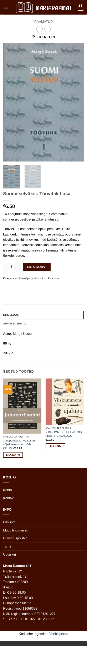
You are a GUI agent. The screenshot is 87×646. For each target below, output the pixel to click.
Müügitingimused (15, 530)
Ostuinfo (9, 522)
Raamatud (43, 21)
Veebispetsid (58, 634)
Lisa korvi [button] (13, 455)
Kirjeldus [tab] (11, 314)
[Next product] (39, 29)
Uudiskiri (9, 554)
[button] (5, 7)
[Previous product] (47, 29)
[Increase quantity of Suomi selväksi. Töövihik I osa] (17, 267)
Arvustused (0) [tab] (14, 323)
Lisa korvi (37, 267)
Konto (7, 490)
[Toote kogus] (11, 267)
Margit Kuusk (22, 333)
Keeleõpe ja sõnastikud (32, 278)
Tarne (7, 546)
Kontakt (8, 498)
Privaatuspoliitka (15, 538)
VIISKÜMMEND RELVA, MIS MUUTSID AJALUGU (64, 433)
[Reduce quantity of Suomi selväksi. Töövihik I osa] (5, 267)
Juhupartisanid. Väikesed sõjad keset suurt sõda (19, 442)
